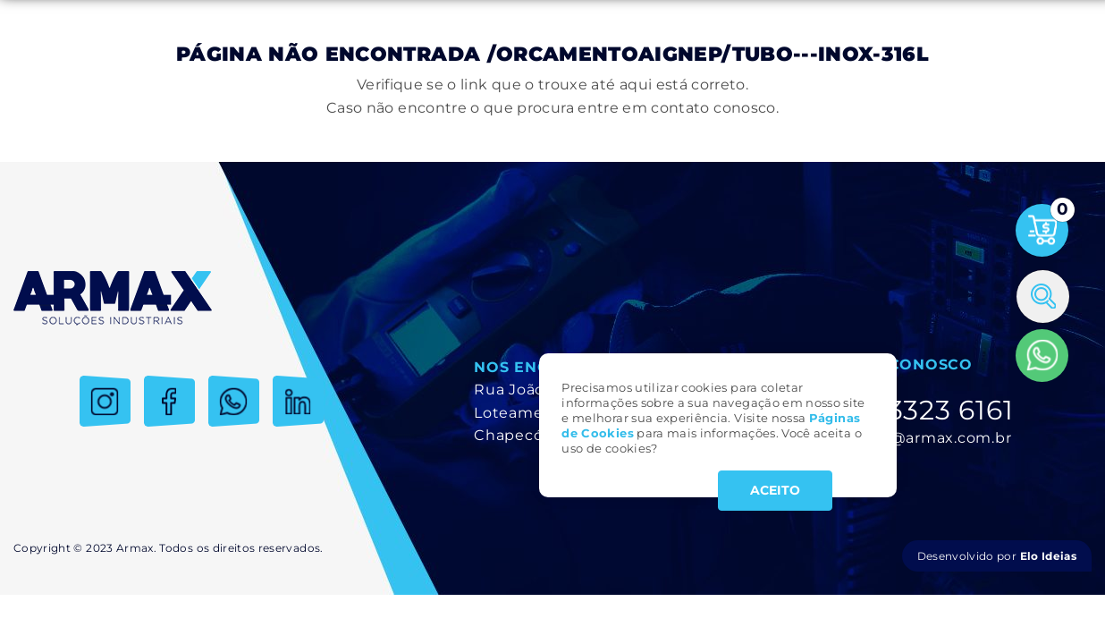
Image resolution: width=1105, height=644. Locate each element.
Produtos (206, 79)
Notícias (829, 79)
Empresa (120, 79)
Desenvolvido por (996, 556)
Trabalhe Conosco (940, 79)
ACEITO (775, 490)
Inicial (46, 79)
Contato (1051, 79)
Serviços (291, 79)
